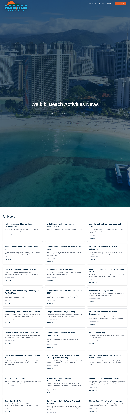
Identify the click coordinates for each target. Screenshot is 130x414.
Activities (92, 3)
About (109, 3)
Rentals (101, 3)
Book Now (120, 3)
